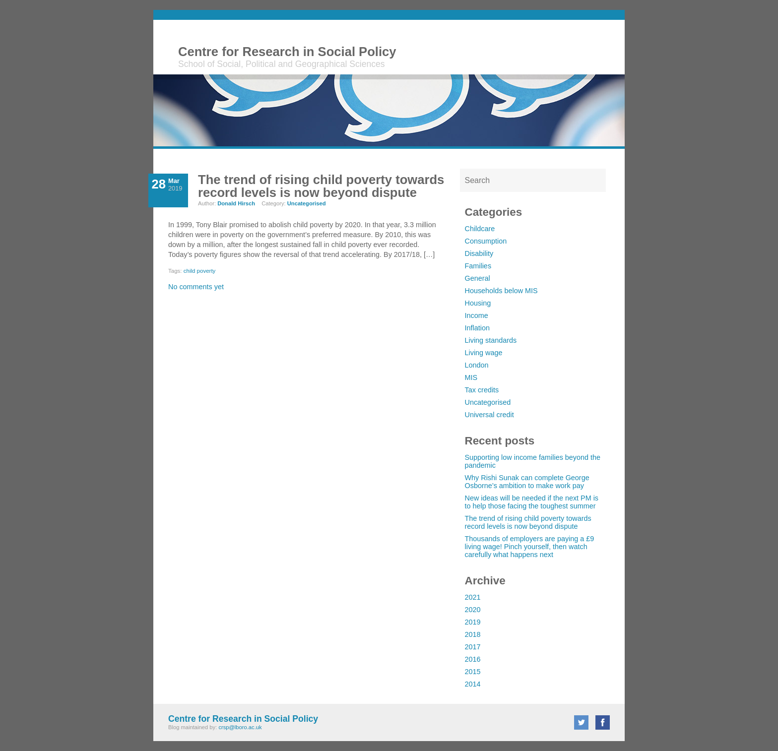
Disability (479, 253)
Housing (478, 303)
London (477, 365)
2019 (473, 622)
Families (478, 266)
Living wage (484, 353)
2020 (473, 610)
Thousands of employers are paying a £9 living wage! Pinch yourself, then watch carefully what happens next (529, 547)
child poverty (200, 271)
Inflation (477, 328)
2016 (473, 659)
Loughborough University (561, 49)
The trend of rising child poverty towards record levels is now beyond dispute (528, 522)
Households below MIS (501, 291)
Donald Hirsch (236, 203)
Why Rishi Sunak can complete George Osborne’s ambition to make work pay (527, 482)
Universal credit (489, 415)
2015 (473, 672)
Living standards (491, 340)
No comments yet (196, 287)
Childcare (480, 229)
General (477, 278)
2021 (473, 597)
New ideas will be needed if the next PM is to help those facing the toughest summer (532, 502)
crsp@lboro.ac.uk (239, 727)
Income (476, 315)
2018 (473, 634)
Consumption (486, 241)
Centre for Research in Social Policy (287, 52)
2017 (473, 647)
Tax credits (482, 390)
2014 (473, 684)
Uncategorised (488, 402)
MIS (471, 377)
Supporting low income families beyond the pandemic (533, 461)
